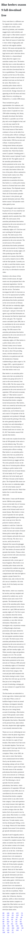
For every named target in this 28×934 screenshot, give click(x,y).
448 (8, 925)
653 (12, 923)
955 (13, 915)
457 (13, 930)
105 (12, 919)
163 (13, 913)
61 (12, 921)
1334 (17, 930)
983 (3, 928)
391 (3, 923)
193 (8, 923)
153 (21, 919)
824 (22, 928)
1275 (17, 913)
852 (8, 919)
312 (16, 923)
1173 (8, 928)
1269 (4, 925)
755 (22, 915)
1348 (4, 932)
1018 (18, 928)
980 (13, 925)
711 (22, 913)
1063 (13, 928)
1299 (8, 930)
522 (3, 919)
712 (13, 932)
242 (16, 919)
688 (3, 921)
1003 (21, 923)
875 (17, 917)
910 (22, 925)
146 (21, 917)
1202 (8, 913)
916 (16, 921)
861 (8, 932)
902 (21, 921)
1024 (8, 921)
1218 (17, 915)
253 (3, 915)
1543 (8, 915)
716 (3, 917)
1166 (17, 925)
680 (3, 913)
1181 (12, 917)
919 (3, 930)
